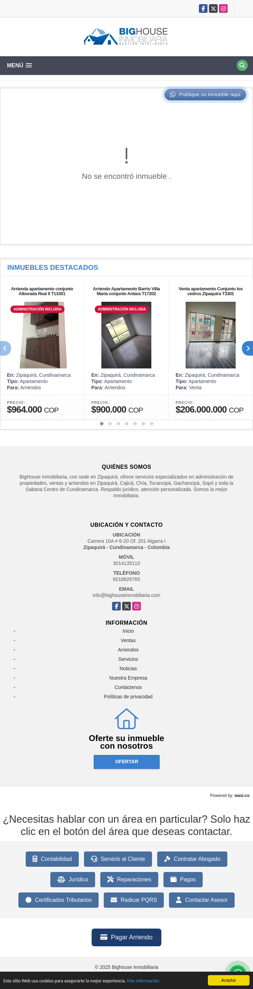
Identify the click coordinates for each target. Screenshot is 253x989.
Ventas (128, 640)
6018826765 (126, 579)
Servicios (128, 659)
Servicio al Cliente (118, 859)
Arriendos (128, 650)
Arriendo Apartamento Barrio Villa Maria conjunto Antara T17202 (126, 291)
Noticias (128, 668)
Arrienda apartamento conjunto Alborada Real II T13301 (42, 291)
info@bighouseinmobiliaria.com (126, 595)
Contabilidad (52, 859)
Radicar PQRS (134, 900)
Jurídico (72, 879)
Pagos (183, 879)
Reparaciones (129, 879)
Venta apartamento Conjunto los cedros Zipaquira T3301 (211, 291)
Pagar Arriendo (126, 937)
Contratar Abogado (192, 859)
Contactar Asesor (202, 900)
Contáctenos (128, 687)
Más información (143, 981)
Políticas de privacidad (128, 696)
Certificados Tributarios (58, 900)
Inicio (128, 631)
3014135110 (126, 563)
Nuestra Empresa (128, 678)
